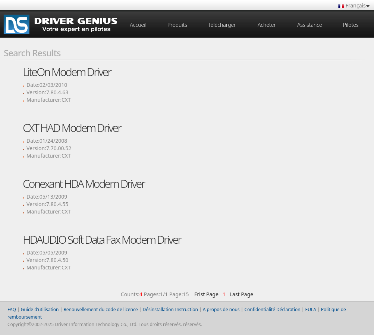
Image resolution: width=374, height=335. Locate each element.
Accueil (138, 24)
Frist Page (206, 294)
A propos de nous (221, 309)
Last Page (240, 294)
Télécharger (222, 24)
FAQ (11, 309)
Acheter (267, 24)
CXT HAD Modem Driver (72, 127)
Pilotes (350, 24)
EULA (310, 309)
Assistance (309, 24)
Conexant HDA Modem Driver (83, 183)
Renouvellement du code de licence (100, 309)
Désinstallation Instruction (170, 309)
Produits (177, 24)
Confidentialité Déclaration (272, 309)
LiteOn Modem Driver (67, 71)
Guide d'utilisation (40, 309)
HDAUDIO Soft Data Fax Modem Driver (102, 239)
